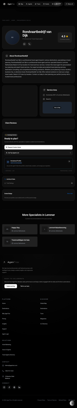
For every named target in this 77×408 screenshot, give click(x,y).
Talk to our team (24, 286)
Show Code (70, 193)
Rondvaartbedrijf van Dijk (24, 20)
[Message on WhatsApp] (25, 44)
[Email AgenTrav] (38, 366)
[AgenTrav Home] (10, 262)
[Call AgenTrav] (38, 372)
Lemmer (13, 20)
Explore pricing (11, 286)
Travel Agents (6, 20)
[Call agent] (30, 44)
